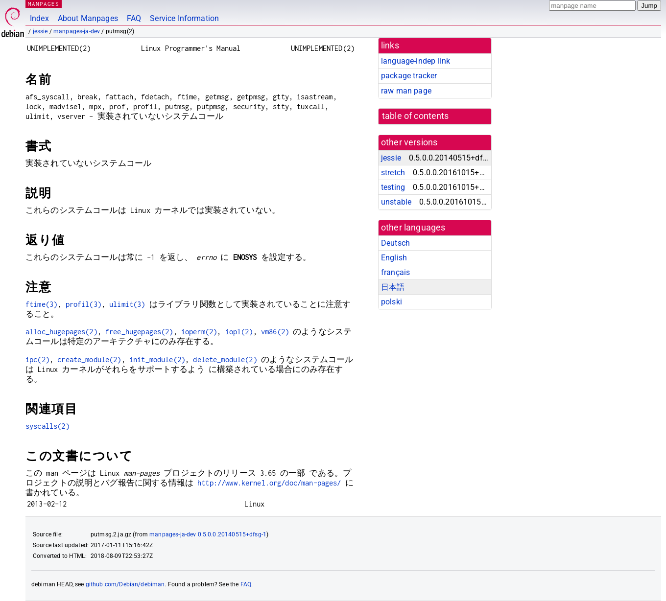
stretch (393, 172)
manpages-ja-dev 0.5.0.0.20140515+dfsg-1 (207, 534)
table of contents (415, 116)
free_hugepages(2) (139, 331)
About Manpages (88, 18)
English (394, 257)
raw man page (406, 90)
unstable (396, 202)
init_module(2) (157, 359)
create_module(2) (89, 359)
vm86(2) (275, 331)
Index (39, 18)
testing (393, 187)
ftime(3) (41, 304)
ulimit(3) (127, 304)
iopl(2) (239, 331)
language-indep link (415, 61)
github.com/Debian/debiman (125, 584)
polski (391, 301)
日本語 (392, 287)
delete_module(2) (225, 359)
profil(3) (83, 304)
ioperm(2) (199, 331)
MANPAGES (43, 3)
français (395, 272)
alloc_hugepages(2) (61, 331)
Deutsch (395, 243)
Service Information (184, 18)
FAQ (134, 18)
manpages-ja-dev (76, 31)
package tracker (409, 75)
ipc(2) (37, 359)
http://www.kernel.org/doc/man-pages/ (269, 483)
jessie (40, 31)
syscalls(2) (47, 426)
